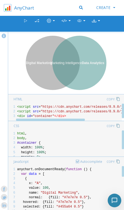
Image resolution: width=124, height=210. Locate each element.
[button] (81, 24)
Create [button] (105, 7)
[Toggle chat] (114, 200)
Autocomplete (91, 161)
